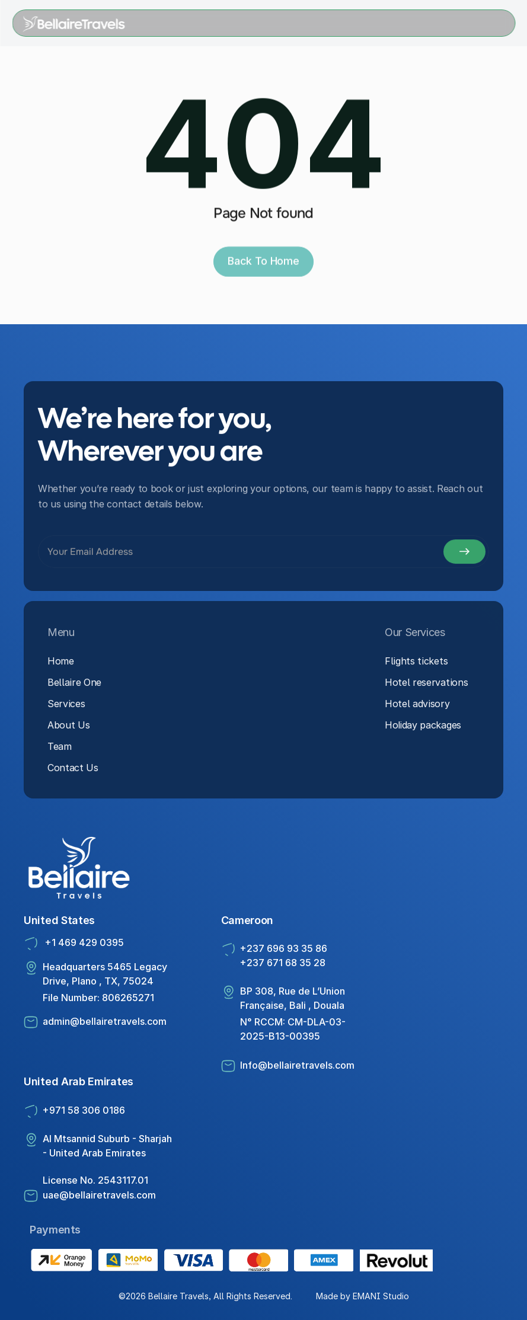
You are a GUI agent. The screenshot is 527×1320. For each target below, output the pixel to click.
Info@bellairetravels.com (297, 1065)
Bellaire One (74, 685)
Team (59, 749)
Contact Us (72, 770)
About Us (68, 728)
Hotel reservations (426, 685)
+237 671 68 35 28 (282, 963)
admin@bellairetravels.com (105, 1021)
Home (60, 664)
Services (66, 706)
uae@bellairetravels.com (99, 1195)
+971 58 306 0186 (84, 1110)
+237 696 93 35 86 (285, 948)
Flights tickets (416, 664)
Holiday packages (423, 728)
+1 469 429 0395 (83, 942)
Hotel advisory (417, 706)
